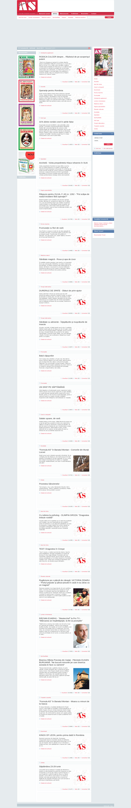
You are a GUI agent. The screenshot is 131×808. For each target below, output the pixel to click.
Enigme (64, 17)
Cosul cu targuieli (46, 414)
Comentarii (86, 81)
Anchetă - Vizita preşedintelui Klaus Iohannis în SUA (63, 163)
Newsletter (84, 13)
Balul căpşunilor (46, 356)
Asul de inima (22, 17)
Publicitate (74, 13)
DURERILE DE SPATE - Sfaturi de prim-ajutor (60, 290)
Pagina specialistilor (46, 190)
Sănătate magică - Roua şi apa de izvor (57, 259)
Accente (43, 86)
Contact (93, 13)
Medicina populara (80, 17)
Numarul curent (44, 13)
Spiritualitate (56, 17)
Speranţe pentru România (51, 90)
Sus (112, 805)
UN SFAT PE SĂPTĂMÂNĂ (52, 387)
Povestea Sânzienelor (49, 484)
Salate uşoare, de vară (49, 418)
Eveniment (44, 731)
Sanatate (70, 17)
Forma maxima (45, 224)
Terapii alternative (46, 286)
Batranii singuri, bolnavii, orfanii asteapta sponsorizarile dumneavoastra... (103, 224)
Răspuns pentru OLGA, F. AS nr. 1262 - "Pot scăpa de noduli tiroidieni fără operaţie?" (64, 195)
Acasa (42, 480)
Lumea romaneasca (34, 17)
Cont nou (98, 148)
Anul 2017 (40, 48)
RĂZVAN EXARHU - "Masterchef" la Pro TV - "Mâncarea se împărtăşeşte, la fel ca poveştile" (61, 619)
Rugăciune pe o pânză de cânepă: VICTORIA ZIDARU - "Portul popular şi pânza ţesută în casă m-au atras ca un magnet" (64, 582)
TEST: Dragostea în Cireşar (52, 549)
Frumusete (44, 351)
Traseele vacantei (46, 697)
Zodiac (43, 762)
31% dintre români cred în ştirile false (56, 122)
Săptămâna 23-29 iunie (50, 766)
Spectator (43, 159)
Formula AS (24, 48)
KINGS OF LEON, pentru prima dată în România (61, 735)
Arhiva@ (32, 48)
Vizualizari (67, 81)
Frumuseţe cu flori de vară (51, 228)
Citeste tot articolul (46, 77)
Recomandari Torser (100, 235)
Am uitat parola (108, 148)
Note (77, 81)
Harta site (106, 805)
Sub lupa (43, 118)
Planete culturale (45, 576)
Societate (43, 446)
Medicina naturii (46, 17)
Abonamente (64, 13)
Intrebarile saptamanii (47, 52)
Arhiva (55, 13)
